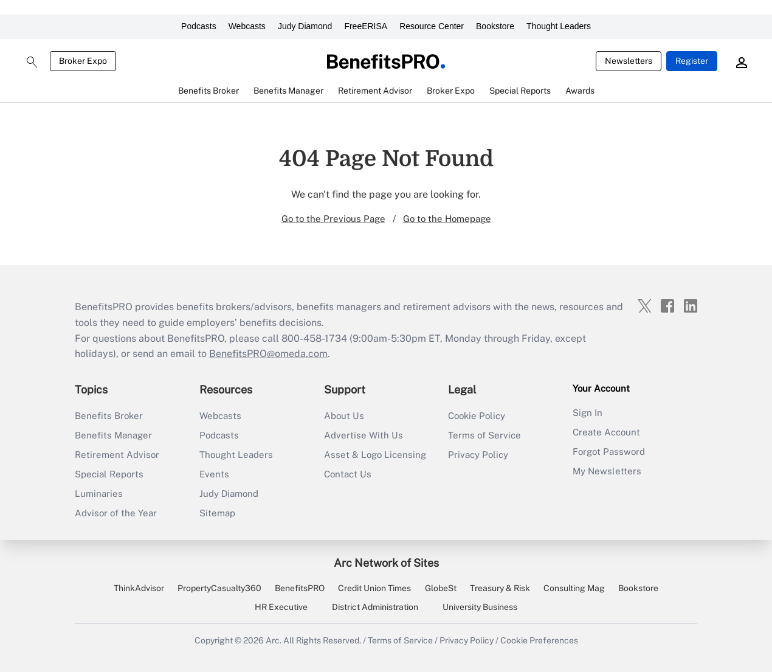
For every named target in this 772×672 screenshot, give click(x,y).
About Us (344, 415)
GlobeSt (441, 588)
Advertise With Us (363, 435)
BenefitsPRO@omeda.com (268, 353)
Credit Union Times (374, 588)
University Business (480, 607)
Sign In (587, 412)
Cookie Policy (476, 415)
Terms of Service (484, 435)
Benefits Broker (109, 415)
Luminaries (99, 493)
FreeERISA (365, 26)
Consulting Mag (574, 588)
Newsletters (628, 61)
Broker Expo (83, 61)
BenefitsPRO (300, 588)
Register (691, 61)
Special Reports (109, 474)
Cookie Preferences (539, 640)
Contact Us (347, 474)
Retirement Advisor (117, 454)
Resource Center (431, 26)
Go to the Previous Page (333, 218)
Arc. (273, 640)
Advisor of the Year (116, 513)
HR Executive (281, 607)
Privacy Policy (478, 454)
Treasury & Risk (500, 588)
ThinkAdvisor (139, 588)
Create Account (606, 432)
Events (214, 474)
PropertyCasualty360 (219, 588)
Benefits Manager (113, 435)
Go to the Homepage (447, 218)
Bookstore (495, 26)
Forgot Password (609, 451)
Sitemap (217, 513)
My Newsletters (607, 471)
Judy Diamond (305, 26)
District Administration (375, 607)
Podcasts (198, 26)
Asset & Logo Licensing (375, 454)
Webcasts (247, 26)
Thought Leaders (558, 26)
